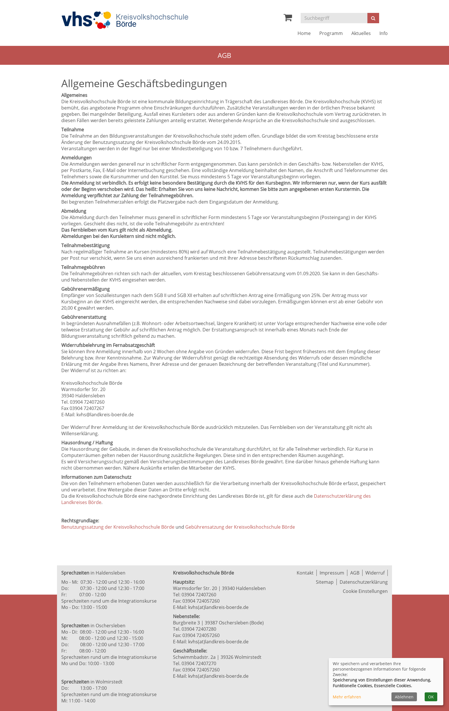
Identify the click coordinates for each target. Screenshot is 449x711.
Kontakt (305, 573)
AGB (354, 573)
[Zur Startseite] (124, 20)
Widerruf (375, 573)
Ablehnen (404, 697)
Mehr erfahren (347, 697)
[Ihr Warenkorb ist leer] (287, 19)
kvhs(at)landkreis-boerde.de (218, 607)
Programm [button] (331, 33)
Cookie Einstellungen (365, 591)
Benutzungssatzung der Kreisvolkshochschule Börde (117, 527)
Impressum (332, 573)
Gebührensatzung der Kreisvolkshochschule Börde (240, 527)
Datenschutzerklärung (364, 582)
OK (431, 697)
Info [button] (383, 33)
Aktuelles (361, 33)
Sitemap (325, 582)
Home (304, 33)
